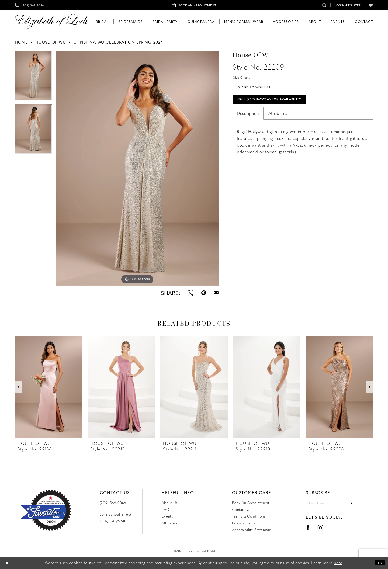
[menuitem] (29, 5)
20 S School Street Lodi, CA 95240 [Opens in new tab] (116, 517)
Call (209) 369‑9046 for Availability (278, 105)
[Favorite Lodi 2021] (46, 510)
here (338, 563)
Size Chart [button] (243, 78)
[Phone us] (29, 5)
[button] (347, 5)
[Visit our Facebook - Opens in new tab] (302, 529)
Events (167, 516)
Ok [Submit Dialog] (379, 563)
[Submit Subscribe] (356, 504)
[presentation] (48, 387)
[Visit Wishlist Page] (371, 5)
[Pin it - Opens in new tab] (204, 292)
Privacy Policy (243, 522)
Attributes (277, 120)
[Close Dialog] (8, 563)
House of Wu (50, 42)
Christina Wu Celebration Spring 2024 (118, 42)
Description (248, 120)
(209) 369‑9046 (113, 502)
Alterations (171, 522)
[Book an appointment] (194, 5)
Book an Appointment (250, 502)
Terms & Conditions (248, 516)
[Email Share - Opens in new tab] (216, 293)
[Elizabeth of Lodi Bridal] (51, 21)
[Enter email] (330, 504)
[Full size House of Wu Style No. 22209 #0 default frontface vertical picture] (137, 168)
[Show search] (324, 5)
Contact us (241, 509)
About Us (170, 502)
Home (21, 42)
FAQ (165, 509)
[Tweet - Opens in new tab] (190, 292)
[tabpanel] (33, 77)
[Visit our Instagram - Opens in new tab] (314, 529)
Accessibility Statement (251, 529)
